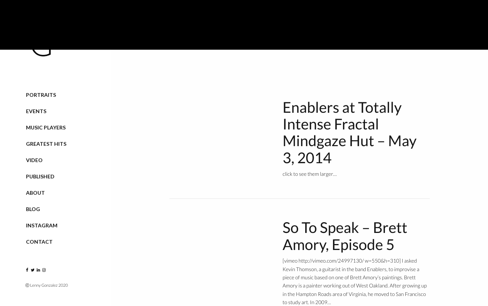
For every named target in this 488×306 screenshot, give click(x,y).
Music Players (46, 127)
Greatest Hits (46, 144)
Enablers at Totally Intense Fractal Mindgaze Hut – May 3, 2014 (350, 132)
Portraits (41, 95)
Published (40, 176)
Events (36, 111)
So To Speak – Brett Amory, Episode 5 (345, 235)
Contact (39, 241)
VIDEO (34, 160)
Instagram (41, 225)
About (35, 193)
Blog (33, 209)
